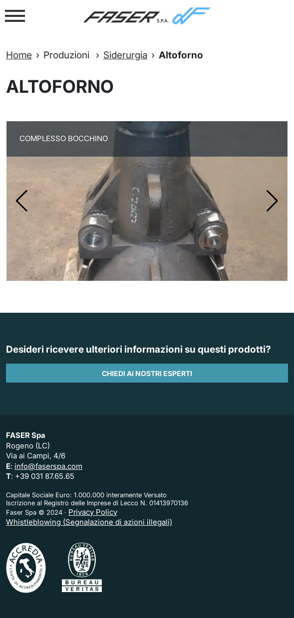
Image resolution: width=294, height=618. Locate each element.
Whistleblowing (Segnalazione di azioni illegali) (89, 522)
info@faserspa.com (48, 466)
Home (19, 55)
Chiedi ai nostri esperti (147, 373)
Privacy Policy (92, 512)
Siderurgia (125, 55)
